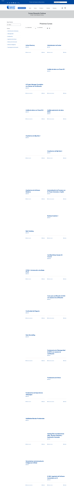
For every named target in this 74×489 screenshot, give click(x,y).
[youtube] (13, 2)
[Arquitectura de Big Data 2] (57, 135)
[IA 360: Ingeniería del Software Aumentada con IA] (57, 461)
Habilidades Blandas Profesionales (35, 418)
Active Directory (30, 45)
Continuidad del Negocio (33, 311)
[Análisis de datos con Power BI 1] (57, 61)
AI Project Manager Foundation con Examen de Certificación (34, 85)
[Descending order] (35, 28)
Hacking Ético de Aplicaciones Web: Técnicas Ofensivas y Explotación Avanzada (55, 435)
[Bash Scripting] (35, 215)
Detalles (43, 52)
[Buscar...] (14, 25)
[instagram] (11, 2)
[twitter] (9, 2)
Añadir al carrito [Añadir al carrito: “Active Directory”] (28, 52)
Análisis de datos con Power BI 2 (34, 110)
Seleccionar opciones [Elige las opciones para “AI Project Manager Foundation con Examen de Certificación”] (29, 93)
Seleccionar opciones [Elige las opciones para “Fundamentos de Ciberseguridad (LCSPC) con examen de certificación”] (51, 360)
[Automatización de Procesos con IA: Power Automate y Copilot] (57, 174)
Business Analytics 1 (52, 216)
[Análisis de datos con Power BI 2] (35, 102)
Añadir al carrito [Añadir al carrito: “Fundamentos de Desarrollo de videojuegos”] (28, 401)
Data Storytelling (30, 335)
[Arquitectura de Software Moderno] (35, 174)
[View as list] (50, 28)
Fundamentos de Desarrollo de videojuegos (34, 393)
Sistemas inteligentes (12, 44)
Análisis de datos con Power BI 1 (56, 69)
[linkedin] (15, 2)
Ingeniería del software (12, 39)
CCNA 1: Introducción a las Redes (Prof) (35, 271)
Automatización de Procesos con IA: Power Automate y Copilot (56, 191)
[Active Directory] (35, 37)
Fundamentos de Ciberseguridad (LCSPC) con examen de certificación (56, 352)
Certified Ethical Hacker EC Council (55, 255)
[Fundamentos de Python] (57, 369)
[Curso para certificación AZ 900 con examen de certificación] (57, 287)
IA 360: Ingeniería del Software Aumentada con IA (56, 477)
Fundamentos (10, 36)
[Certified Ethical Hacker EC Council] (57, 246)
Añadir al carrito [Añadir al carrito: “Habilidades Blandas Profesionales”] (28, 444)
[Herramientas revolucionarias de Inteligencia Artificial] (35, 453)
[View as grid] (47, 28)
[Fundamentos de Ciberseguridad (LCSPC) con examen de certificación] (57, 334)
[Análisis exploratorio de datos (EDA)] (57, 102)
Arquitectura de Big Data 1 (33, 136)
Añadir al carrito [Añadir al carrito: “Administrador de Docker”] (50, 52)
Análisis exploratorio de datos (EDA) (55, 111)
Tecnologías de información (13, 47)
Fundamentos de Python (54, 377)
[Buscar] (54, 2)
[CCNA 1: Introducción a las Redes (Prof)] (35, 254)
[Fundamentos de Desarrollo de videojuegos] (35, 377)
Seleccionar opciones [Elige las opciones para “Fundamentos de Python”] (51, 401)
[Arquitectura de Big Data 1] (35, 127)
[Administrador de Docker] (57, 37)
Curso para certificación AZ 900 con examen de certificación (56, 296)
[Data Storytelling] (35, 326)
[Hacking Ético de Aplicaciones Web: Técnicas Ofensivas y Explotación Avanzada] (57, 418)
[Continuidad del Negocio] (35, 295)
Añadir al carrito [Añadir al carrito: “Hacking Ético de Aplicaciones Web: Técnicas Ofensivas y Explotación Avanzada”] (50, 444)
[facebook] (7, 2)
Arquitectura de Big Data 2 (54, 151)
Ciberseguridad (10, 33)
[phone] (18, 2)
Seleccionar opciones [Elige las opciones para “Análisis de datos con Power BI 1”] (51, 93)
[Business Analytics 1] (57, 207)
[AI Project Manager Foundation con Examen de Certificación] (35, 69)
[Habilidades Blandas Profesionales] (35, 410)
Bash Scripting (30, 231)
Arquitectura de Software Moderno (33, 191)
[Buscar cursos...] (60, 2)
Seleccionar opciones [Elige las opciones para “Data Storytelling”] (29, 360)
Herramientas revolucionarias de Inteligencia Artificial (35, 462)
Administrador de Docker (54, 45)
